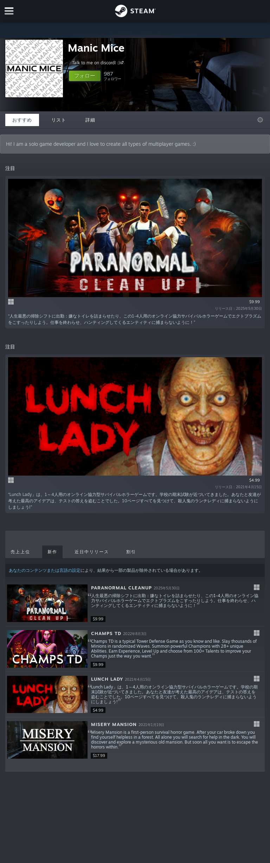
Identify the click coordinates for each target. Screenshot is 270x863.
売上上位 (20, 551)
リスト (58, 120)
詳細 (90, 120)
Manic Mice (96, 47)
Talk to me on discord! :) (99, 62)
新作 (52, 551)
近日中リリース (92, 551)
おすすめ (22, 120)
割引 (131, 551)
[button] (85, 76)
